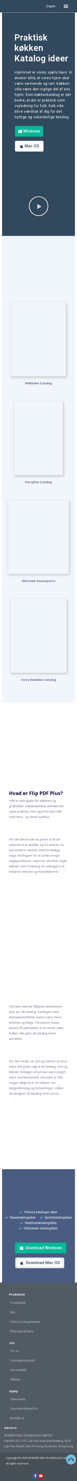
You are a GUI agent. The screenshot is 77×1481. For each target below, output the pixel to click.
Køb (12, 1312)
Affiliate (15, 1379)
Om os (14, 1351)
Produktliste (18, 1302)
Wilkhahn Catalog (38, 383)
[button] (66, 6)
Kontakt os (17, 1418)
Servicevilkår (18, 1370)
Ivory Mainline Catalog (38, 680)
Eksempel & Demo (22, 1331)
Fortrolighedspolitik (22, 1360)
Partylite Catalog (38, 482)
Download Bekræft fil (23, 1408)
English (50, 6)
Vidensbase (17, 1399)
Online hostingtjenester (25, 1321)
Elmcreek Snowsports (38, 581)
